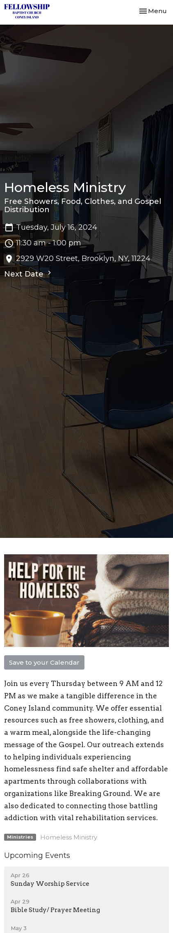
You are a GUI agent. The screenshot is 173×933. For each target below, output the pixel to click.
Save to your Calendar (44, 662)
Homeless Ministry (68, 837)
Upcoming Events (37, 855)
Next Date (28, 274)
